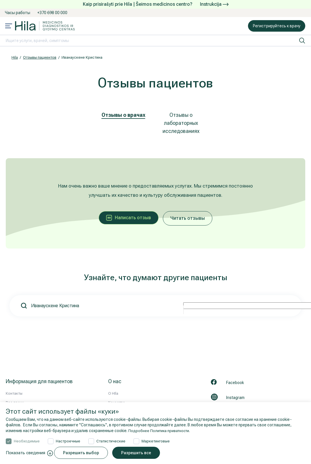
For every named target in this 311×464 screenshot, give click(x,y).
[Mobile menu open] (8, 26)
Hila (15, 57)
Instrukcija (214, 4)
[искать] (302, 41)
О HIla (113, 393)
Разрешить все (139, 452)
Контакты (14, 393)
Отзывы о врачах (123, 115)
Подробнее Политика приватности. (161, 430)
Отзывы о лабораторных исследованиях (181, 123)
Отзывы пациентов (39, 57)
